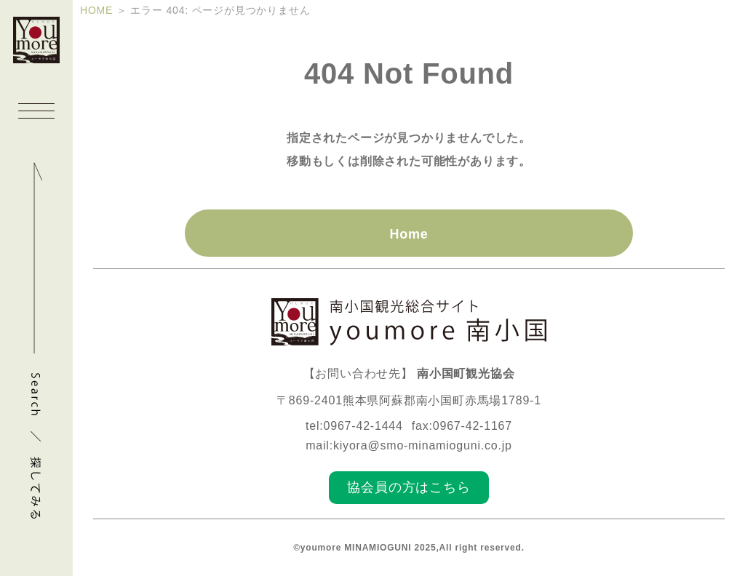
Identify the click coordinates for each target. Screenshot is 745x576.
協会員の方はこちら (408, 487)
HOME (96, 10)
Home (408, 234)
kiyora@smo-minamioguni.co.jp (422, 445)
